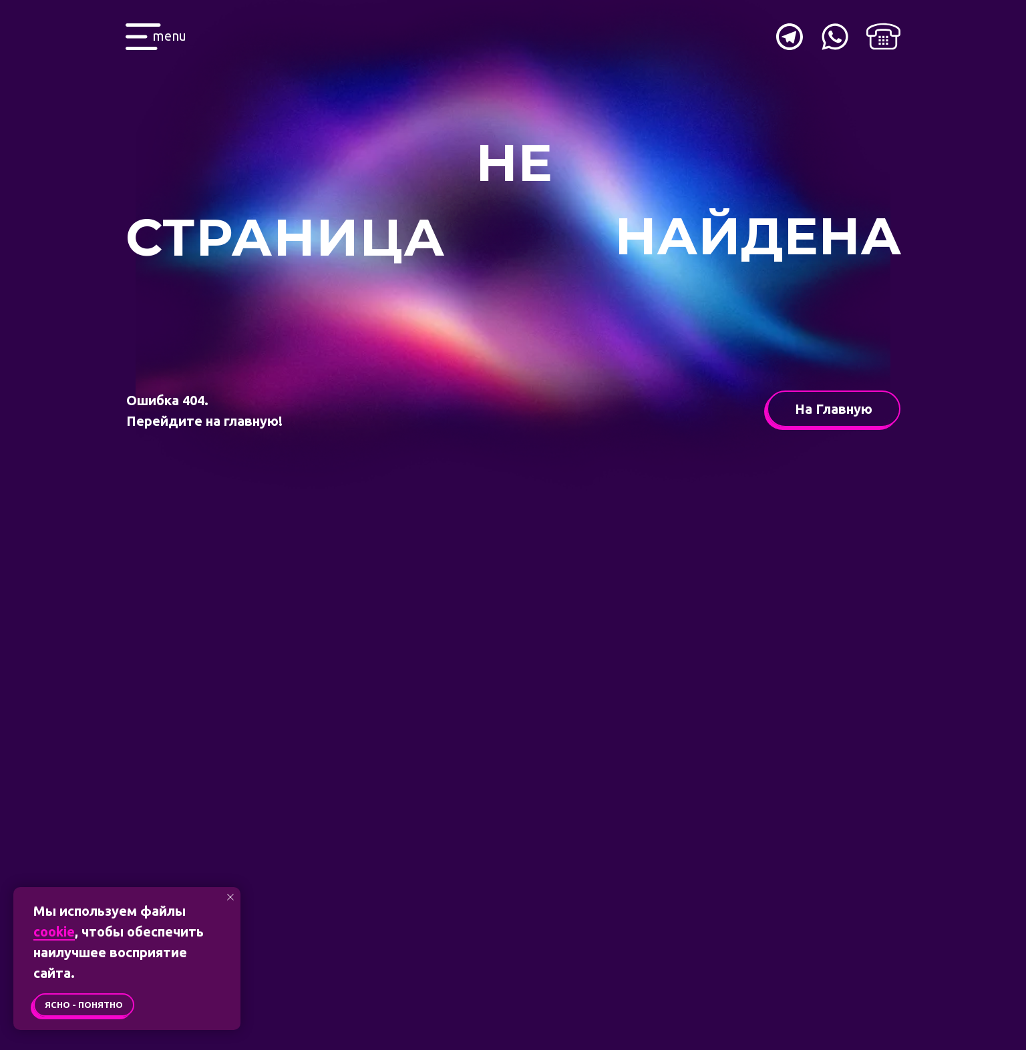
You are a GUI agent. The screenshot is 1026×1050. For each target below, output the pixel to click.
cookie (54, 931)
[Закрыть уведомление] (230, 897)
